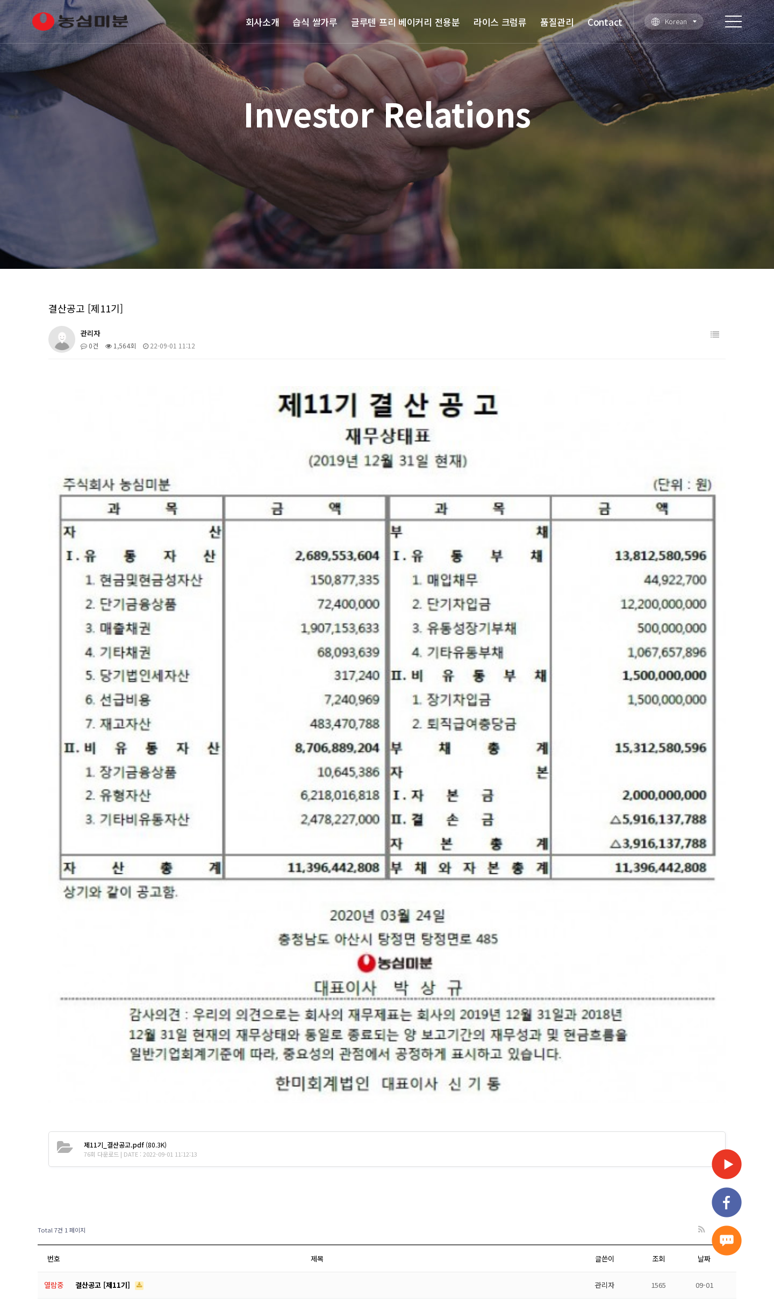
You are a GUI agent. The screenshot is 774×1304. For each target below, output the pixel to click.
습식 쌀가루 (314, 21)
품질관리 (557, 21)
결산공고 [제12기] (103, 936)
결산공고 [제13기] (103, 962)
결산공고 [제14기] (103, 989)
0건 (89, 345)
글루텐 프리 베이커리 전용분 (405, 21)
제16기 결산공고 (101, 1042)
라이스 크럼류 (500, 21)
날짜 (704, 883)
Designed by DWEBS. (471, 1270)
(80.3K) (125, 768)
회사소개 (263, 21)
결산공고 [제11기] (103, 909)
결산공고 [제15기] (103, 1015)
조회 (658, 883)
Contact (604, 21)
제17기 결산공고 (101, 1069)
